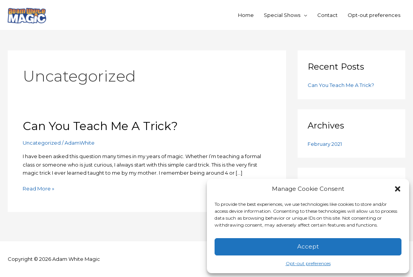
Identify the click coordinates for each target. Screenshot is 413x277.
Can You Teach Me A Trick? (100, 126)
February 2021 (325, 144)
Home (246, 15)
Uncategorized (42, 143)
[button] (397, 189)
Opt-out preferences (308, 263)
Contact (327, 15)
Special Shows (282, 15)
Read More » (38, 188)
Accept (308, 246)
